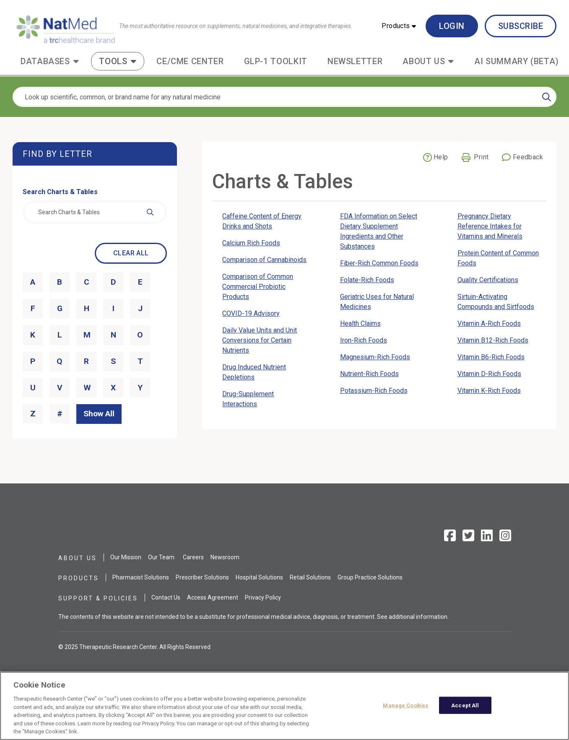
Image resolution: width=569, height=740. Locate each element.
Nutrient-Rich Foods (369, 374)
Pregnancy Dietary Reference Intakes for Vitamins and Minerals (489, 226)
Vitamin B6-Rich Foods (491, 357)
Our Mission (125, 557)
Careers (193, 557)
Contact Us (165, 597)
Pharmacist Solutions (140, 577)
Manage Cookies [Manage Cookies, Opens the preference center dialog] (405, 705)
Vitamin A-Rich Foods (489, 323)
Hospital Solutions (259, 577)
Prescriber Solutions (202, 577)
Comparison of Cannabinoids (264, 260)
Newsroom (224, 557)
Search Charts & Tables (60, 192)
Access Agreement (212, 597)
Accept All (465, 705)
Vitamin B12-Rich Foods (492, 340)
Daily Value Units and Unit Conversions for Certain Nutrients (259, 340)
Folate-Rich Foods (367, 280)
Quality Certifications (487, 280)
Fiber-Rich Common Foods (379, 263)
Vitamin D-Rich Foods (489, 374)
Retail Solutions (310, 577)
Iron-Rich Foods (363, 340)
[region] (284, 706)
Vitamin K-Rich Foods (489, 391)
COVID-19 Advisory (251, 313)
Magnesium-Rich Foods (375, 357)
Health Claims (360, 323)
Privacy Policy (263, 597)
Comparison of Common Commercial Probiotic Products (257, 287)
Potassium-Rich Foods (374, 391)
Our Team (161, 557)
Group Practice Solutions (370, 577)
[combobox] (95, 212)
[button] (398, 26)
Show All (98, 413)
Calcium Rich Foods (251, 243)
